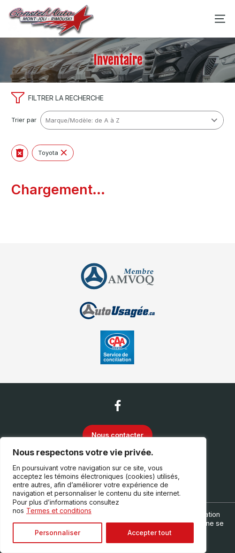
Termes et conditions (58, 511)
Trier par (24, 119)
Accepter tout (150, 533)
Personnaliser (57, 533)
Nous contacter (117, 435)
